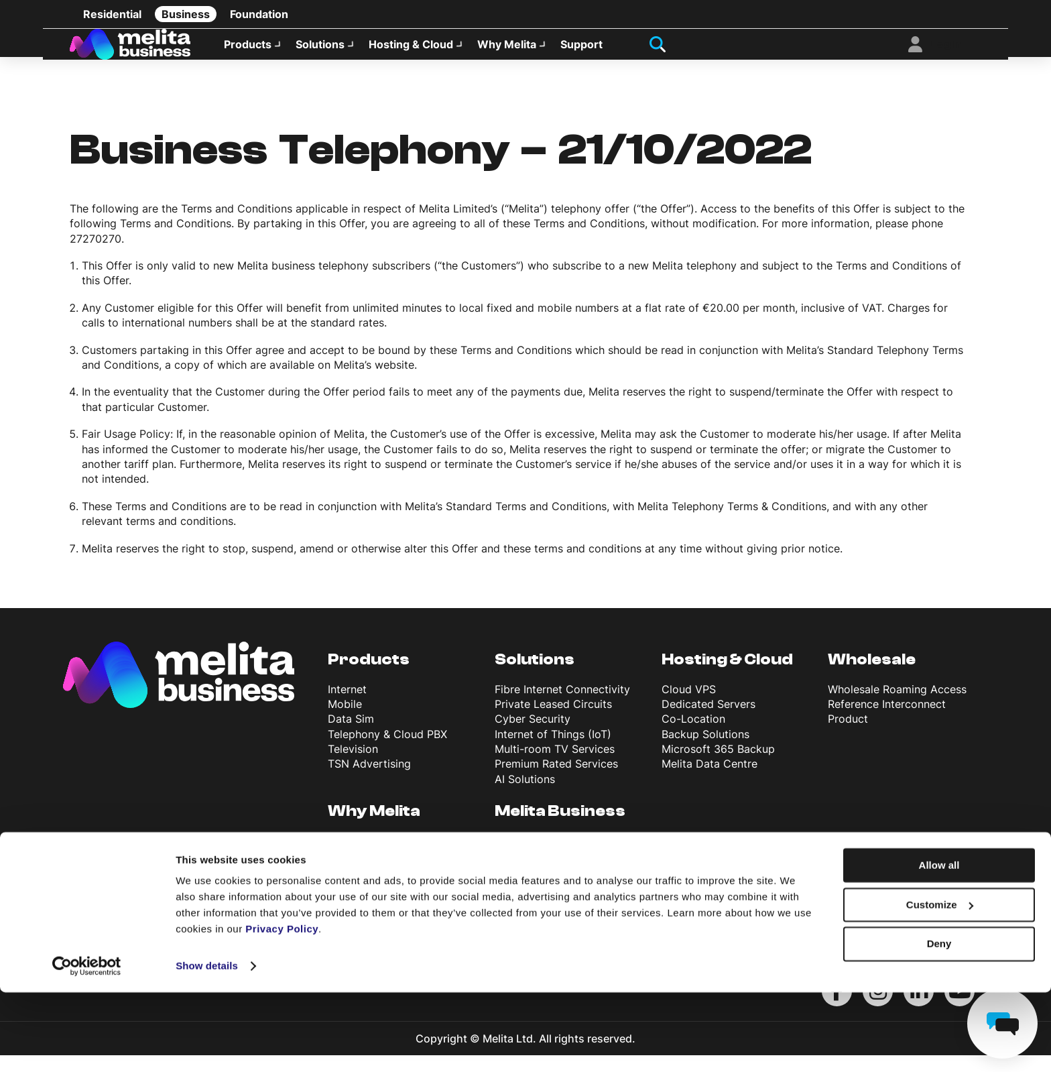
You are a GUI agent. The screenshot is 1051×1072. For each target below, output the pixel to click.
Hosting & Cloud (411, 51)
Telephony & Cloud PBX (387, 751)
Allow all (939, 945)
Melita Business (560, 828)
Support (581, 51)
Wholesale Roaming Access (897, 706)
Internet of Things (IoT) (553, 751)
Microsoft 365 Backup (718, 765)
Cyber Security (532, 735)
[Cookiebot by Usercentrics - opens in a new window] (86, 1046)
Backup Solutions (705, 751)
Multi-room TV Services (555, 765)
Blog (506, 887)
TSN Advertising (369, 780)
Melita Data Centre (709, 780)
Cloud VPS (689, 706)
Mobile (345, 720)
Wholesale (872, 676)
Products (247, 51)
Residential (112, 14)
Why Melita (506, 51)
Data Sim (351, 735)
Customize (939, 984)
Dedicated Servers (708, 720)
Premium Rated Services (556, 780)
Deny (939, 1023)
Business (186, 14)
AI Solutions (525, 795)
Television (353, 765)
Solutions (320, 51)
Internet (347, 706)
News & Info (525, 902)
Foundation (259, 14)
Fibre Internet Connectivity (562, 706)
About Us (518, 857)
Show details (207, 1045)
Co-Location (693, 735)
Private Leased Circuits (553, 720)
